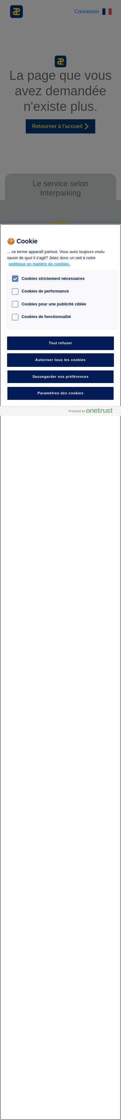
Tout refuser (60, 343)
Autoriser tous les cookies (60, 360)
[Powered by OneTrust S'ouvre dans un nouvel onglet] (93, 412)
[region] (60, 672)
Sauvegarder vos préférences (61, 377)
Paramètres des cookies (61, 393)
